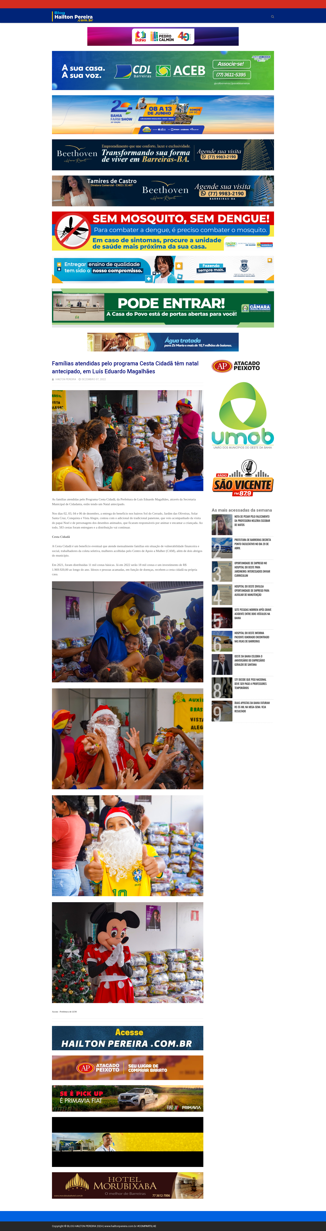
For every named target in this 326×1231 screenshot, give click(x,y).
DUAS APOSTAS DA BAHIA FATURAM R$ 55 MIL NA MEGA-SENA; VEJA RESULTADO (252, 707)
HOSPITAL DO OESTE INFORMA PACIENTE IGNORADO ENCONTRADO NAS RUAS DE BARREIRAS (252, 637)
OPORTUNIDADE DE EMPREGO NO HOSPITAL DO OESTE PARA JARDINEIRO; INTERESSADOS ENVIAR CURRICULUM (252, 569)
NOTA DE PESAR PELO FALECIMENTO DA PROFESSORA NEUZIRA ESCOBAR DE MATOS (252, 520)
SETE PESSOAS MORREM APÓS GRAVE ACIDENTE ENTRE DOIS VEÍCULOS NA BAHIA (253, 613)
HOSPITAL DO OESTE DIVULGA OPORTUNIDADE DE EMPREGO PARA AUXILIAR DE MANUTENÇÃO (252, 590)
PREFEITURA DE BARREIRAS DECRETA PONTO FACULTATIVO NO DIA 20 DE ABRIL (253, 544)
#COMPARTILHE (146, 1226)
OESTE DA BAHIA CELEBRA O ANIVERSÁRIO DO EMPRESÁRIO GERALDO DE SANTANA (250, 660)
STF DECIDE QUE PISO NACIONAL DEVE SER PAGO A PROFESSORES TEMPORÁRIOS (251, 683)
